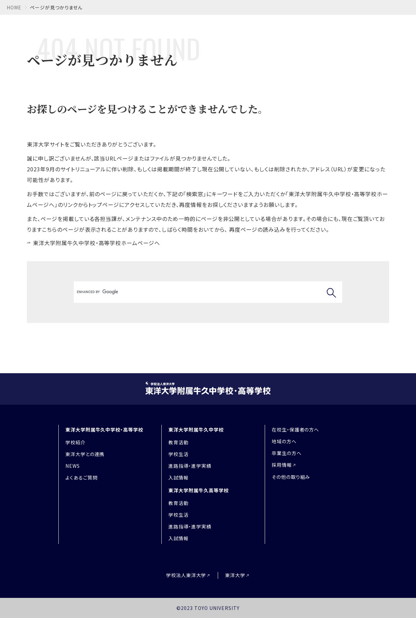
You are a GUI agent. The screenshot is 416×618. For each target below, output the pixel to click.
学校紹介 (75, 442)
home (14, 7)
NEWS (72, 465)
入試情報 (178, 477)
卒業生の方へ (287, 453)
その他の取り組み (291, 476)
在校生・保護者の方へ (295, 429)
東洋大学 (235, 575)
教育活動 (178, 442)
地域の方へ (284, 441)
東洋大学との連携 (85, 454)
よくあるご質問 (81, 477)
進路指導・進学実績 (189, 465)
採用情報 (282, 464)
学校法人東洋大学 (186, 575)
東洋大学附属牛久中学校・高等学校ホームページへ (96, 243)
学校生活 (178, 454)
